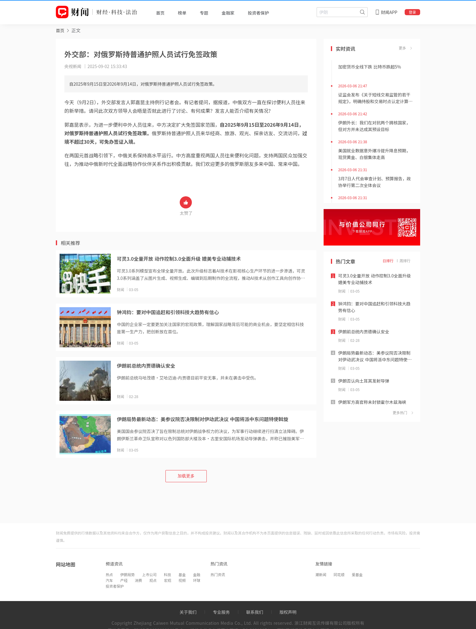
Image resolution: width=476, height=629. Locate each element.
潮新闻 (320, 574)
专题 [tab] (204, 13)
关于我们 (187, 612)
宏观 (167, 580)
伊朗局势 (127, 574)
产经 (123, 580)
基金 (182, 574)
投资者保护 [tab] (258, 13)
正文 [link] (75, 30)
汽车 (109, 580)
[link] (60, 30)
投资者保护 (115, 586)
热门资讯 (217, 574)
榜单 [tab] (182, 13)
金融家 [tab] (228, 13)
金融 (196, 574)
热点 (109, 574)
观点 (153, 580)
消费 (138, 580)
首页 (60, 30)
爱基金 (357, 574)
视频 (182, 580)
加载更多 (186, 475)
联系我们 (254, 612)
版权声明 (288, 612)
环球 (196, 580)
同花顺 (339, 574)
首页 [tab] (160, 13)
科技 (167, 574)
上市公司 (149, 574)
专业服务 (221, 612)
